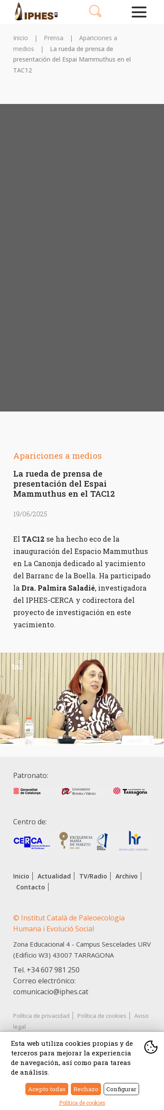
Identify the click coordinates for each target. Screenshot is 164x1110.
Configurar (121, 1089)
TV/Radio (93, 876)
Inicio (20, 38)
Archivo (126, 876)
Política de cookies (101, 1016)
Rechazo (85, 1089)
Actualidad (54, 876)
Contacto (30, 887)
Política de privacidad (41, 1016)
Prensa (53, 38)
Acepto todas (47, 1089)
